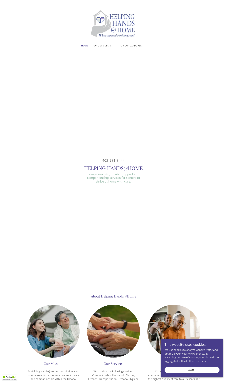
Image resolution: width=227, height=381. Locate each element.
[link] (113, 24)
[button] (104, 46)
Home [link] (84, 45)
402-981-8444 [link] (113, 160)
